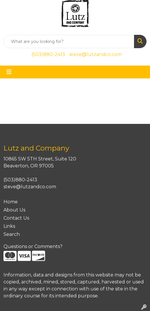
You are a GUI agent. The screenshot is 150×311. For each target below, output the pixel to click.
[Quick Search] (68, 41)
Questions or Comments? (33, 246)
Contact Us (16, 218)
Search (11, 234)
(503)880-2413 (48, 54)
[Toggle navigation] (9, 72)
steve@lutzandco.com (95, 54)
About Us (14, 210)
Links (9, 226)
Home (10, 202)
